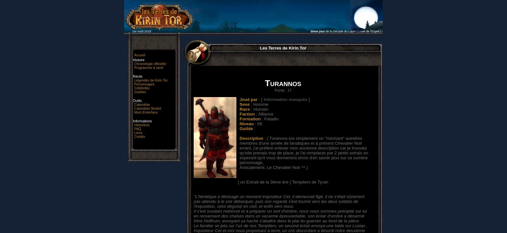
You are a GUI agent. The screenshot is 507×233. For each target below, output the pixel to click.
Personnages (144, 84)
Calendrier (142, 104)
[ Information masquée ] (285, 99)
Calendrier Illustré (147, 108)
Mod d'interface (146, 112)
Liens (138, 133)
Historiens (141, 125)
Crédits (139, 137)
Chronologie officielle (150, 64)
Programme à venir (149, 68)
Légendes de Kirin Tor (150, 80)
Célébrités (142, 88)
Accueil (139, 55)
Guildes (140, 92)
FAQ (137, 129)
